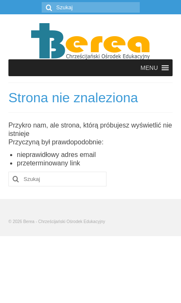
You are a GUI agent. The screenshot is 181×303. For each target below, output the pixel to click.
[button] (149, 67)
